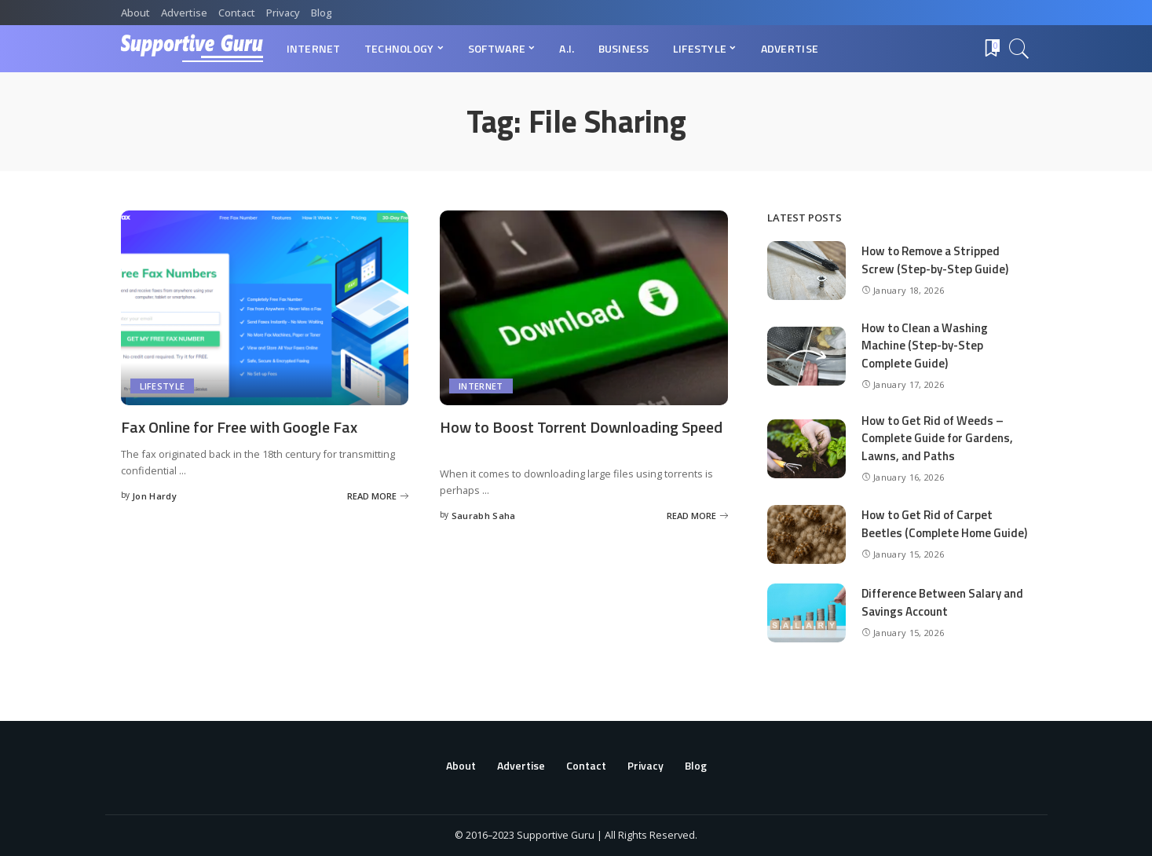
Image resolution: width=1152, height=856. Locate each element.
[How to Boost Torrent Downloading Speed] (584, 307)
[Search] (1019, 48)
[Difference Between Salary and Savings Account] (806, 612)
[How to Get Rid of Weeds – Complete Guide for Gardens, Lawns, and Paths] (806, 448)
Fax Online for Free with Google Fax (239, 427)
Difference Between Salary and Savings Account (942, 602)
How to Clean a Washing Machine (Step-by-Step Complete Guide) (924, 345)
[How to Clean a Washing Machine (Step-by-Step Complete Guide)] (806, 356)
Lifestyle (162, 386)
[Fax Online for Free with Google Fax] (265, 307)
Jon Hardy (154, 496)
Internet (481, 386)
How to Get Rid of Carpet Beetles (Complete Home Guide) (944, 524)
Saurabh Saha (484, 515)
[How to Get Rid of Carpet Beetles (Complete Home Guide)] (806, 534)
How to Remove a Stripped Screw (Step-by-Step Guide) (934, 260)
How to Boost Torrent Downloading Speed (581, 427)
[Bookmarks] (991, 48)
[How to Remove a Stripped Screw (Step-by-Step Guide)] (806, 270)
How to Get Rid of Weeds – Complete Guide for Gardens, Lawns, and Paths (937, 438)
